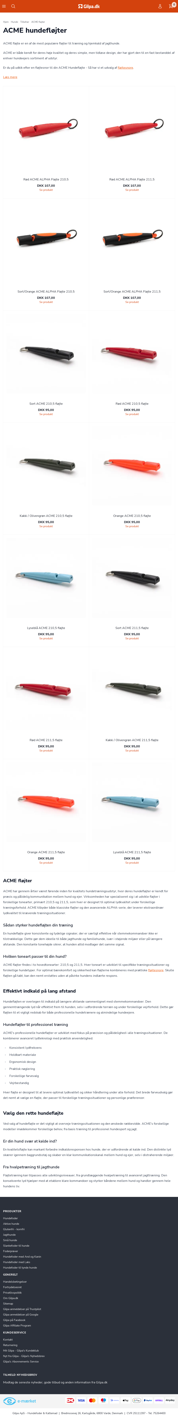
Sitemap (8, 1304)
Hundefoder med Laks (16, 1262)
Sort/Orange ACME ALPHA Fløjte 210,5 (46, 291)
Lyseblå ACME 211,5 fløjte (132, 852)
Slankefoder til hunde (16, 1246)
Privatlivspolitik (12, 1293)
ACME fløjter (38, 21)
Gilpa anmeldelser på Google (20, 1314)
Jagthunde (9, 1235)
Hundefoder (10, 1218)
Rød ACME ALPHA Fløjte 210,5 (46, 179)
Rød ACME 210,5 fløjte (132, 404)
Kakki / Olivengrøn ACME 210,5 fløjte (46, 516)
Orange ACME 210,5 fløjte (132, 516)
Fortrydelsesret (12, 1287)
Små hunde (10, 1240)
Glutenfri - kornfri (14, 1229)
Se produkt (46, 190)
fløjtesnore (125, 68)
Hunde (14, 21)
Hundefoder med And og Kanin (22, 1257)
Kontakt (8, 1340)
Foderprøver (10, 1251)
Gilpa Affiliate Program (17, 1325)
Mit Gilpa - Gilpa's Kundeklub (21, 1350)
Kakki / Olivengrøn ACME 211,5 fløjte (132, 740)
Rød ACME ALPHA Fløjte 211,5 (132, 179)
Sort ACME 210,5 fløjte (46, 404)
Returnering (10, 1345)
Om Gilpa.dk (10, 1298)
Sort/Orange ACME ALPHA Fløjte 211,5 (132, 291)
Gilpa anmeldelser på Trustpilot (22, 1309)
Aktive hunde (11, 1224)
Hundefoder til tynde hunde (20, 1268)
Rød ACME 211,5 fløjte (46, 740)
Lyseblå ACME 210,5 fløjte (46, 628)
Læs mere (10, 77)
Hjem (6, 21)
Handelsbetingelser (15, 1282)
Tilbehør (24, 21)
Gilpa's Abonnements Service (21, 1361)
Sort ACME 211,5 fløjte (132, 628)
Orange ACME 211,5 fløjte (46, 852)
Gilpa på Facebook (14, 1320)
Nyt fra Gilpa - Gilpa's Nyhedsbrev (24, 1356)
